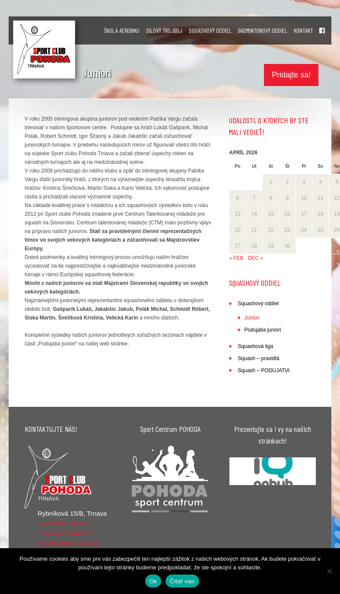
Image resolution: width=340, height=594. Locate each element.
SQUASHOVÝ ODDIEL (210, 30)
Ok (153, 581)
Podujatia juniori (262, 330)
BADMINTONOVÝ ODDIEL (262, 30)
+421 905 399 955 (64, 523)
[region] (272, 471)
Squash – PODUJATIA (264, 370)
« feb (236, 258)
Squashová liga (255, 346)
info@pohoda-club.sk (68, 542)
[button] (272, 471)
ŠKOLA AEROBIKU (122, 30)
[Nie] (329, 571)
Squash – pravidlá (258, 358)
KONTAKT (303, 30)
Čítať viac (182, 581)
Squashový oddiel (258, 303)
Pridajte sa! (291, 74)
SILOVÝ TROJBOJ (164, 30)
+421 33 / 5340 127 (66, 533)
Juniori (251, 318)
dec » (255, 258)
